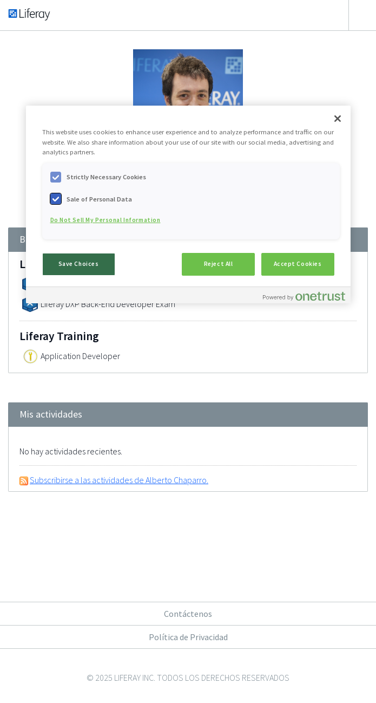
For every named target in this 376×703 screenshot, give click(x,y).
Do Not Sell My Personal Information (105, 220)
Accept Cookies (298, 264)
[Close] (337, 119)
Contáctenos (188, 613)
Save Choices (78, 264)
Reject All (218, 264)
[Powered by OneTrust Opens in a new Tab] (304, 296)
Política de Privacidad (188, 637)
